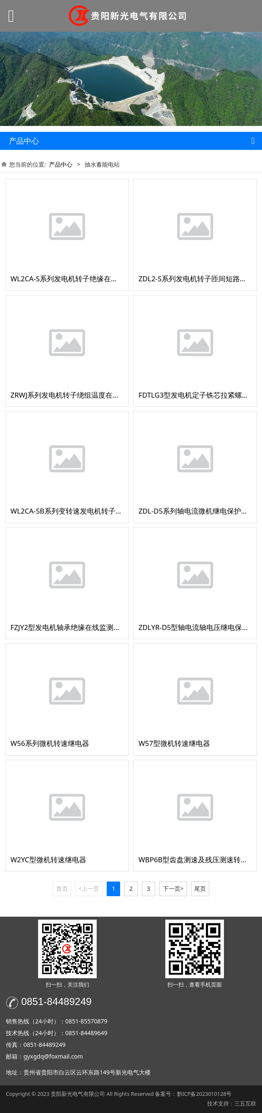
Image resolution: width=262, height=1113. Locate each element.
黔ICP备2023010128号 (204, 1094)
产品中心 (60, 164)
